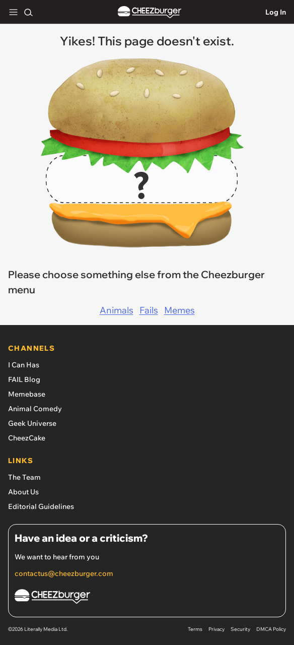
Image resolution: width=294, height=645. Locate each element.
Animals (116, 310)
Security (240, 629)
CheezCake (26, 437)
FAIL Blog (24, 379)
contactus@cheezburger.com (64, 573)
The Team (24, 477)
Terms (195, 629)
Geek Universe (32, 423)
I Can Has (23, 364)
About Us (23, 491)
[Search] (28, 12)
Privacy (216, 629)
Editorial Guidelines (41, 506)
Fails (148, 310)
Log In (275, 12)
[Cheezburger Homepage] (147, 598)
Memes (179, 310)
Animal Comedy (35, 408)
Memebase (26, 394)
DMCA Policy (271, 629)
